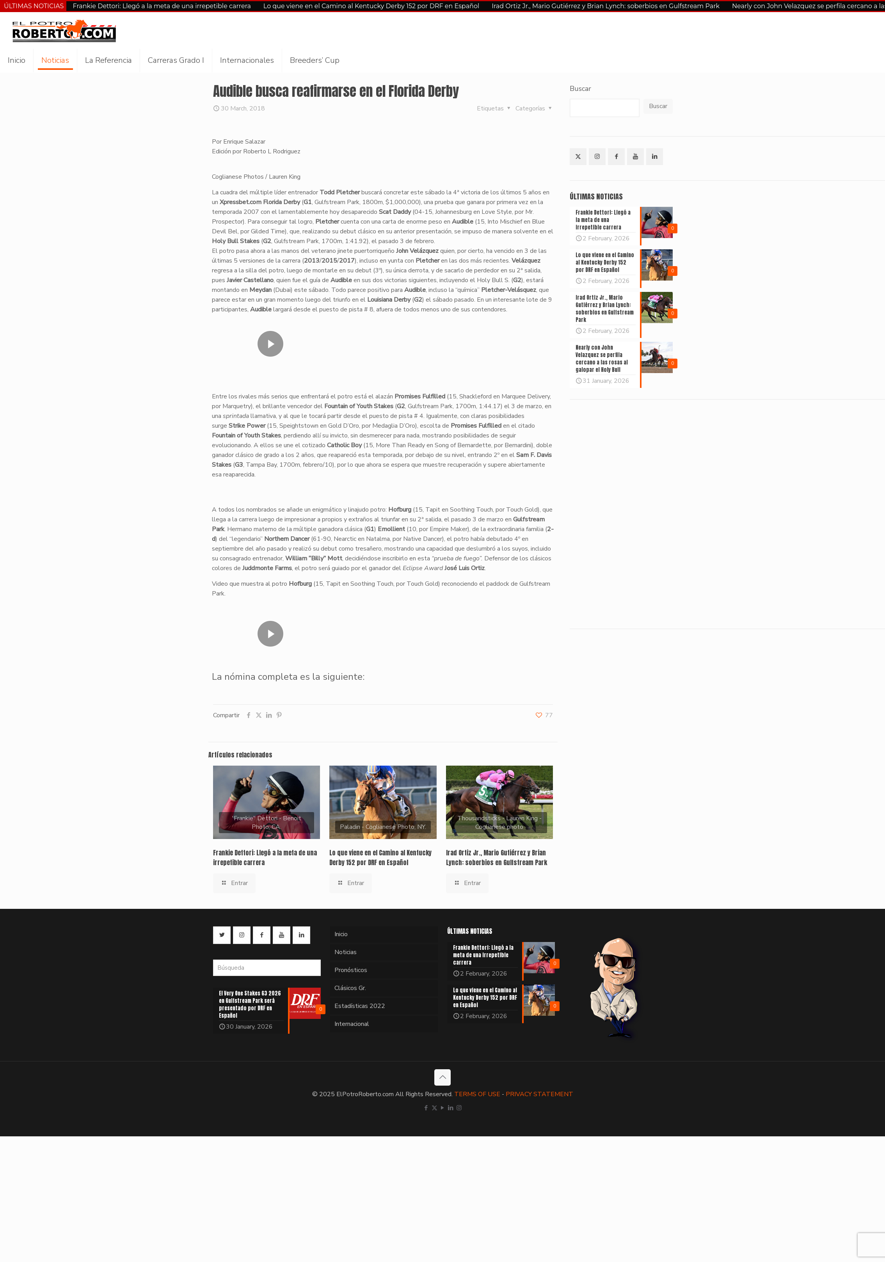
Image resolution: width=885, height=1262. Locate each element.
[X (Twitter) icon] (434, 1108)
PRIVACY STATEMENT (539, 1094)
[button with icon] (578, 156)
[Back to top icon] (442, 1077)
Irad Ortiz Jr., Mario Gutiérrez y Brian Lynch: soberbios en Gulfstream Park (606, 6)
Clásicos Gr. (350, 988)
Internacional (351, 1024)
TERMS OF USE (477, 1094)
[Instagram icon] (459, 1108)
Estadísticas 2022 (359, 1006)
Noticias (345, 952)
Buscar (580, 88)
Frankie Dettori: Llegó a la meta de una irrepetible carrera (162, 6)
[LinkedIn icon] (451, 1108)
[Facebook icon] (426, 1108)
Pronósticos (350, 970)
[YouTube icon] (443, 1108)
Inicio (341, 934)
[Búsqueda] (267, 968)
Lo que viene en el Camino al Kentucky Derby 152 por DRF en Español (371, 6)
